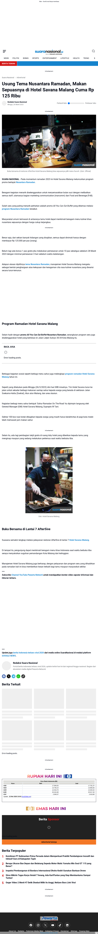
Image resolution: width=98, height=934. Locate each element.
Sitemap (74, 931)
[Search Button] (93, 51)
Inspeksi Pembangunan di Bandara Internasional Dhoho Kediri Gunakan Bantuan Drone (46, 870)
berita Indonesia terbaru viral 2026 (28, 652)
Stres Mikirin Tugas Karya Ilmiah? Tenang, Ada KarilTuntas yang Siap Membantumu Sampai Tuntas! (48, 876)
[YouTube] (52, 925)
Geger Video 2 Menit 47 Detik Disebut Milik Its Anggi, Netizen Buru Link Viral (41, 882)
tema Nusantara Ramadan (37, 264)
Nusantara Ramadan (25, 182)
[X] (9, 676)
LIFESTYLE (64, 58)
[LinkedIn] (67, 925)
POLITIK (16, 58)
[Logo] (49, 918)
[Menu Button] (4, 51)
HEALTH (76, 58)
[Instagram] (38, 925)
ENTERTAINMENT (50, 58)
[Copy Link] (23, 676)
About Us (12, 931)
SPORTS (35, 58)
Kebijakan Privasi (52, 931)
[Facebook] (4, 676)
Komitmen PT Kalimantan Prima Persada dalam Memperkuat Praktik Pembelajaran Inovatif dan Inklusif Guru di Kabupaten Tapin (50, 857)
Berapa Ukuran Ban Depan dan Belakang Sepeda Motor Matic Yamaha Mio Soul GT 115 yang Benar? (48, 864)
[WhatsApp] (18, 676)
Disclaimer (65, 931)
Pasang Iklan (84, 931)
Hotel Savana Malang (79, 540)
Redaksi (21, 931)
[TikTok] (60, 925)
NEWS (6, 58)
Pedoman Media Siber (34, 931)
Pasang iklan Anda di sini (49, 933)
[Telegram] (13, 676)
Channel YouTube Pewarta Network (27, 575)
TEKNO (86, 58)
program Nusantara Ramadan (15, 209)
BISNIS (25, 58)
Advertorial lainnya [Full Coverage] (49, 842)
